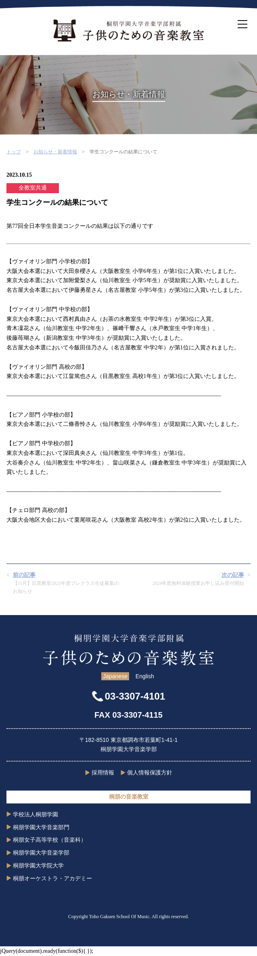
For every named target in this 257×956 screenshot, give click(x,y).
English (145, 676)
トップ (13, 152)
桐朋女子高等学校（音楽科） (49, 839)
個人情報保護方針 (149, 772)
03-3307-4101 (135, 696)
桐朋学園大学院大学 (38, 865)
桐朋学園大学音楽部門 (41, 827)
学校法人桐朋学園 (35, 814)
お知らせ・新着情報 (55, 152)
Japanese (115, 676)
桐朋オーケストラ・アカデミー (52, 878)
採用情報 (103, 772)
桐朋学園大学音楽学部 (41, 852)
